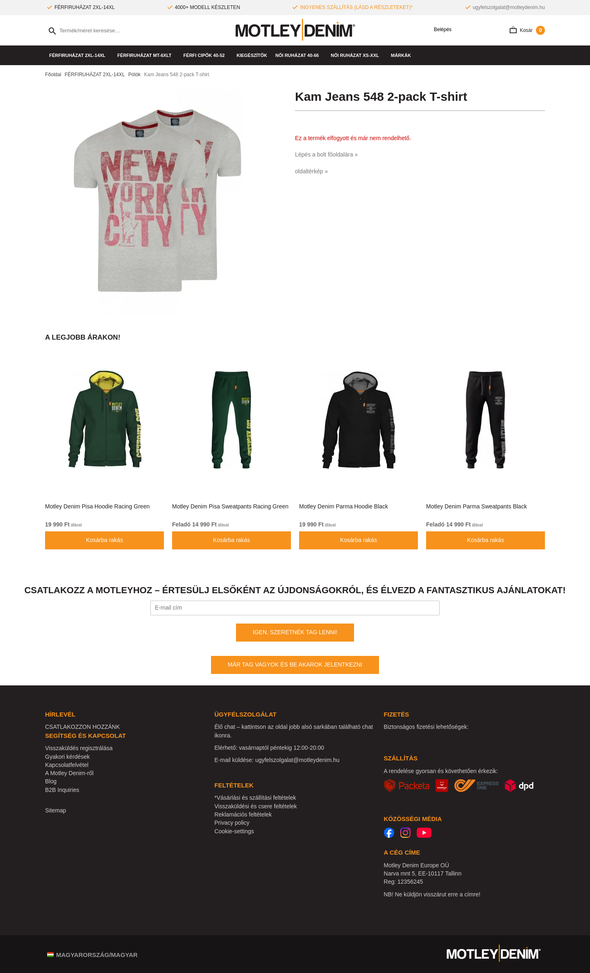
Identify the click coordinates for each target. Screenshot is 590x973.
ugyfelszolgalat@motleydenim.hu (509, 7)
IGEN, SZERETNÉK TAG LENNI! (295, 632)
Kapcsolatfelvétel (66, 765)
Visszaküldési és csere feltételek (255, 806)
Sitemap (55, 810)
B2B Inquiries (62, 790)
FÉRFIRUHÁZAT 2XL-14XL (79, 55)
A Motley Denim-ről (69, 773)
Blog (51, 781)
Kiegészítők (251, 55)
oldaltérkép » (311, 171)
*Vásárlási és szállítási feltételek (255, 797)
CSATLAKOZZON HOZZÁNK (82, 727)
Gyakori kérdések (67, 756)
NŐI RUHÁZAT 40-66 (298, 55)
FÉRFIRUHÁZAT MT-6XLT (146, 55)
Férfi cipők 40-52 (206, 55)
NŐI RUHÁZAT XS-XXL (357, 55)
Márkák (403, 55)
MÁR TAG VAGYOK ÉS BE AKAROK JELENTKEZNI (295, 664)
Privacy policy (232, 822)
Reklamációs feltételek (243, 814)
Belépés (440, 29)
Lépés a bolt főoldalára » (326, 154)
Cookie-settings (234, 831)
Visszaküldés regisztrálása (79, 748)
